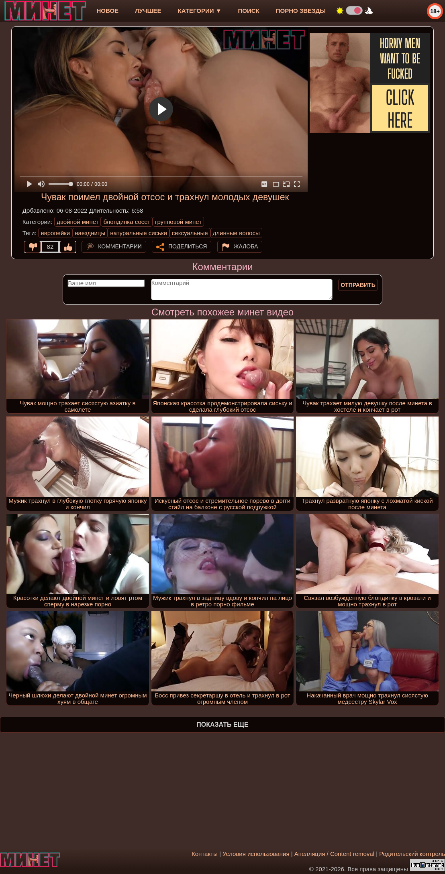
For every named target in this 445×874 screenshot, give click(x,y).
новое (107, 10)
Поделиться (187, 246)
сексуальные (190, 233)
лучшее (148, 10)
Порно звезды (301, 10)
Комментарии (120, 246)
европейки (55, 233)
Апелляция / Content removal (334, 853)
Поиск (248, 10)
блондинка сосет (126, 221)
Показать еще (222, 724)
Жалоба (246, 246)
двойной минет (77, 221)
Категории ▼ (200, 10)
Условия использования (256, 853)
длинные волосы (236, 233)
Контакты (205, 853)
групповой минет (178, 221)
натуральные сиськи (138, 233)
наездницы (90, 233)
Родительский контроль (412, 853)
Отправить (358, 285)
